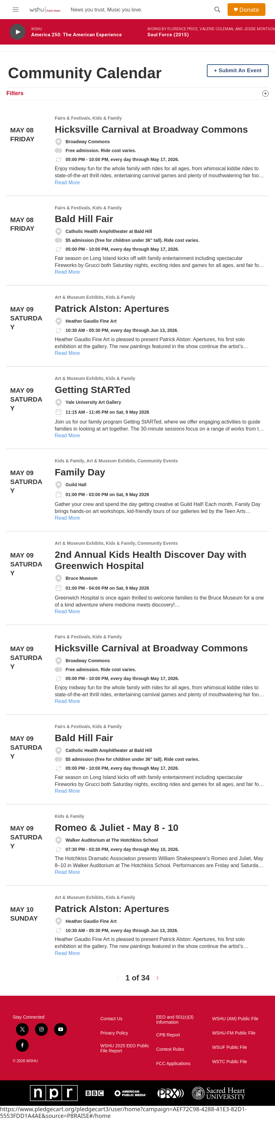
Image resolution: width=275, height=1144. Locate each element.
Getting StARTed (92, 389)
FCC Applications (173, 1063)
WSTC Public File (229, 1061)
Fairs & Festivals (72, 118)
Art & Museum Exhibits (79, 297)
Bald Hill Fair (84, 219)
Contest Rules (170, 1049)
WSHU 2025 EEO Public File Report (124, 1048)
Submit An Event (240, 70)
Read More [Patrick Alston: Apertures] (67, 353)
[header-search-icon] (217, 9)
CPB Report (168, 1035)
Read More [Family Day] (67, 518)
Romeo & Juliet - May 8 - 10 (116, 827)
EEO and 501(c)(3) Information (175, 1020)
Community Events (158, 461)
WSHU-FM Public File (233, 1033)
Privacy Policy (114, 1033)
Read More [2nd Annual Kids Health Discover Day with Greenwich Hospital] (67, 611)
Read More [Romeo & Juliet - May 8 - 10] (67, 872)
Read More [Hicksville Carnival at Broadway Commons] (67, 182)
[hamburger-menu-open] (16, 9)
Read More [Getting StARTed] (67, 435)
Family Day (80, 472)
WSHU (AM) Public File (235, 1018)
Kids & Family (107, 118)
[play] (17, 32)
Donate (249, 9)
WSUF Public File (229, 1047)
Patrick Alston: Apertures (112, 308)
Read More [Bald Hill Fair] (67, 272)
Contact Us (111, 1018)
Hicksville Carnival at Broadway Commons (151, 129)
